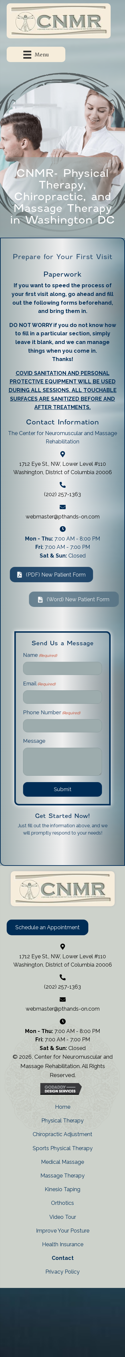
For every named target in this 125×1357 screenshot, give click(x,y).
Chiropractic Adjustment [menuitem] (62, 1134)
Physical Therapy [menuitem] (62, 1120)
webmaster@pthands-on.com (63, 517)
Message (47, 737)
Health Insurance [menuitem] (62, 1244)
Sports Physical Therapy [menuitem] (63, 1148)
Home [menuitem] (62, 1107)
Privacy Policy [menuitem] (62, 1272)
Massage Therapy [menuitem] (62, 1175)
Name (50, 690)
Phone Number (56, 722)
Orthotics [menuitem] (62, 1203)
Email (49, 706)
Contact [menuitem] (63, 1258)
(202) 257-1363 (62, 494)
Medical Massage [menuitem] (62, 1162)
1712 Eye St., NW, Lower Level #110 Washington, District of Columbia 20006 (62, 960)
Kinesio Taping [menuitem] (62, 1189)
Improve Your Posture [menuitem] (62, 1231)
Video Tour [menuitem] (62, 1217)
